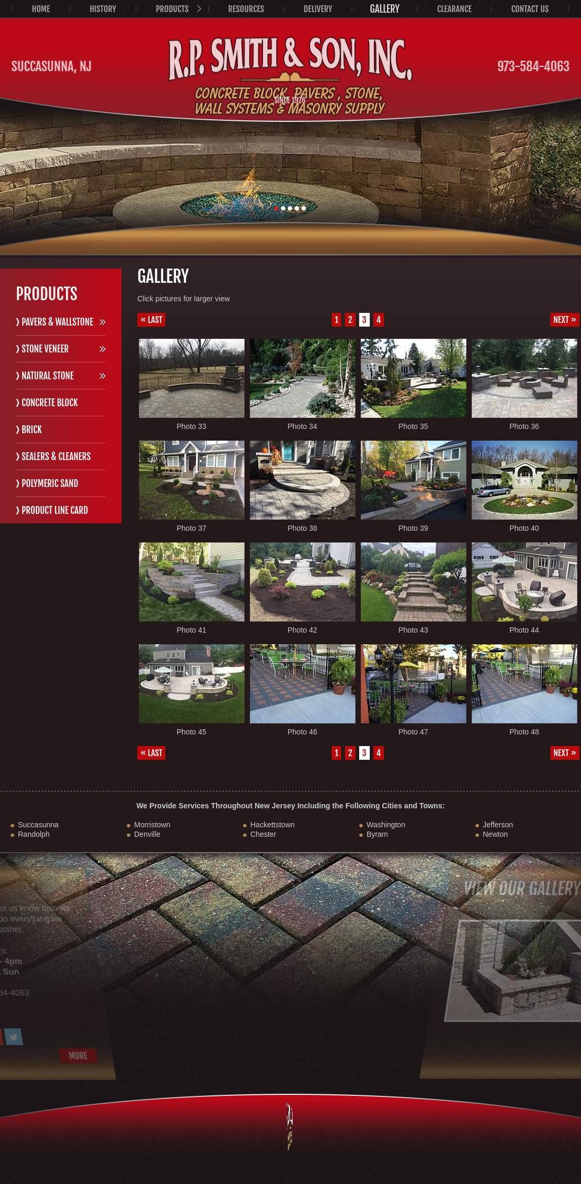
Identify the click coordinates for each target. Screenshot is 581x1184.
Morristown (152, 824)
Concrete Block (50, 402)
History (103, 9)
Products (172, 9)
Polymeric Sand (50, 483)
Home (41, 9)
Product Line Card (55, 510)
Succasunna (38, 824)
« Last (151, 319)
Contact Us (530, 9)
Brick (32, 429)
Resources (246, 9)
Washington (386, 824)
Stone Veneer (45, 349)
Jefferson (498, 824)
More (28, 1056)
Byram (377, 834)
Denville (147, 834)
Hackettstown (272, 824)
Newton (495, 834)
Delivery (318, 9)
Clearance (454, 9)
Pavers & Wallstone (57, 322)
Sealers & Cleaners (56, 456)
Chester (263, 834)
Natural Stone (48, 375)
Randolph (34, 834)
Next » (565, 319)
